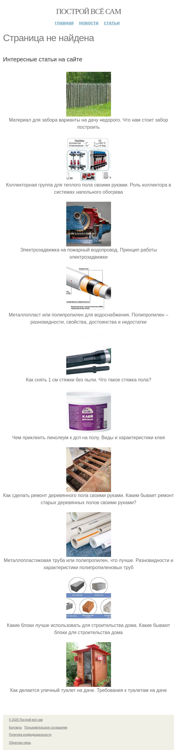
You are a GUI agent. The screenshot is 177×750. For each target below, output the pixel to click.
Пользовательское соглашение (45, 727)
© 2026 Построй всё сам (26, 719)
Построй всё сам (88, 11)
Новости (88, 22)
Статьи (112, 22)
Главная (64, 22)
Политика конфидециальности (30, 734)
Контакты (15, 727)
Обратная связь (20, 742)
